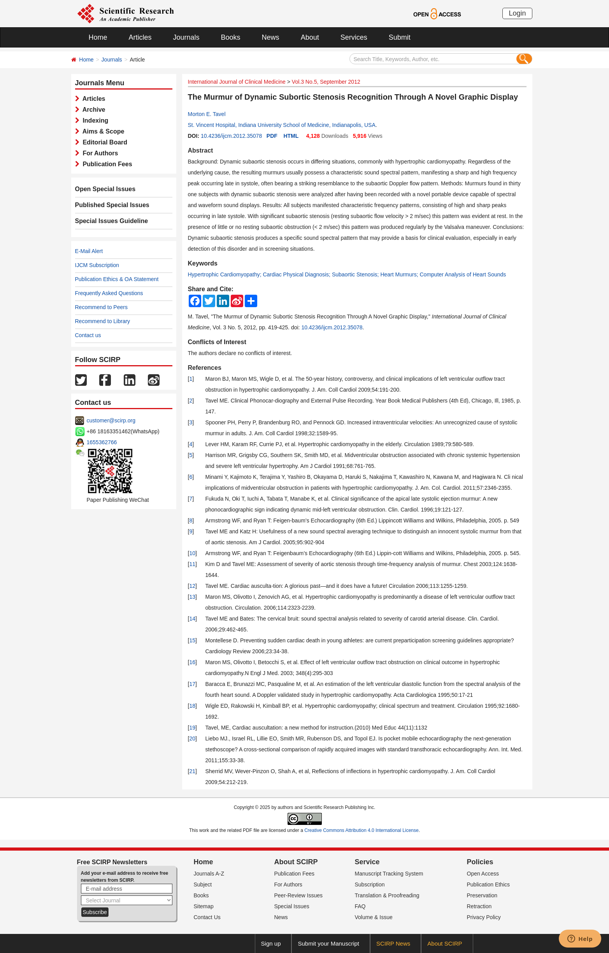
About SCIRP (296, 862)
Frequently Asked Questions (109, 293)
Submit (400, 37)
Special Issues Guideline (111, 221)
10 (192, 553)
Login (517, 13)
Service (367, 862)
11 (192, 564)
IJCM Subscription (97, 265)
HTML (290, 136)
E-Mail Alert (89, 251)
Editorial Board (103, 142)
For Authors (98, 153)
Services (353, 37)
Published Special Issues (112, 205)
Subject (203, 884)
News (270, 37)
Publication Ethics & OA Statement (117, 279)
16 (192, 662)
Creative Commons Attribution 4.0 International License (361, 830)
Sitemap (204, 906)
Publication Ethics (488, 884)
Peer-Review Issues (298, 895)
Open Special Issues (105, 189)
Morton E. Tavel (207, 114)
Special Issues (291, 906)
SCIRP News (393, 943)
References (204, 367)
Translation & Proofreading (387, 895)
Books (230, 37)
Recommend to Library (102, 321)
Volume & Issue (374, 917)
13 (192, 597)
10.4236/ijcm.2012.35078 (231, 136)
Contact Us (207, 917)
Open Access (483, 873)
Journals (186, 37)
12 (192, 586)
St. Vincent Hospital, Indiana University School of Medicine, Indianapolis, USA (282, 125)
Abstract (200, 150)
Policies (480, 862)
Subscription (370, 884)
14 (192, 618)
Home (98, 37)
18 (192, 706)
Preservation (482, 895)
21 (192, 771)
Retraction (479, 906)
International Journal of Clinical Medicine (237, 82)
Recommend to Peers (101, 307)
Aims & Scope (102, 131)
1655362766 (102, 442)
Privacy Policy (484, 917)
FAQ (360, 906)
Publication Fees (105, 164)
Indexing (94, 120)
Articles (140, 37)
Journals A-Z (209, 873)
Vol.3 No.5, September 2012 (326, 82)
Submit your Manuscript (328, 943)
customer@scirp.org (111, 420)
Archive (92, 109)
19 (192, 727)
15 (192, 640)
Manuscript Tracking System (389, 873)
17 (192, 684)
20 (192, 738)
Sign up (271, 943)
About (310, 37)
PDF (272, 136)
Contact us (88, 335)
